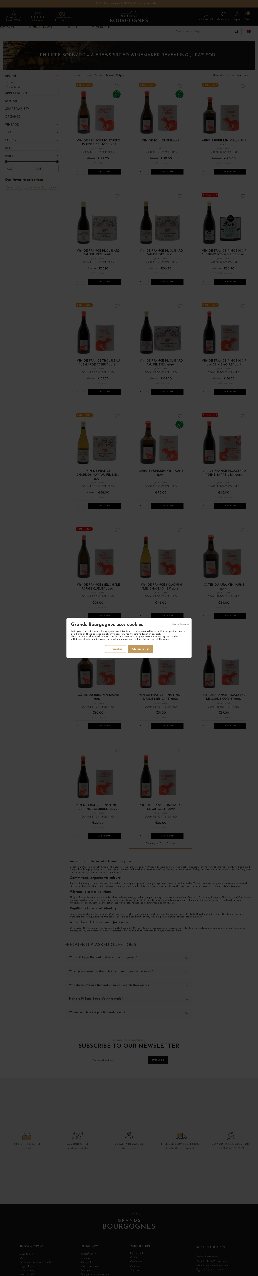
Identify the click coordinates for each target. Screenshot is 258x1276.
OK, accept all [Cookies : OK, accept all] (141, 648)
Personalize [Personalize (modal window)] (115, 648)
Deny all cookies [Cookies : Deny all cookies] (180, 625)
